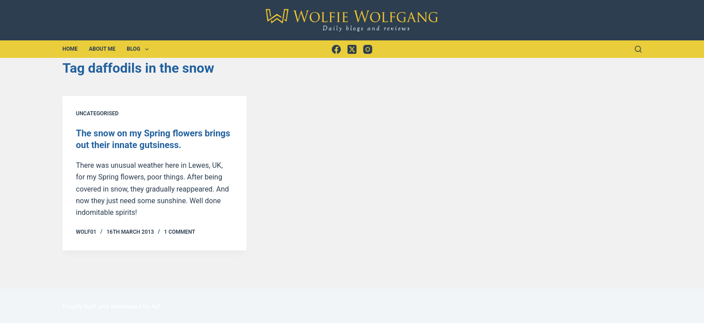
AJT (156, 307)
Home (70, 49)
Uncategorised (97, 113)
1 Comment (179, 232)
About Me (102, 49)
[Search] (638, 49)
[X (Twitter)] (352, 49)
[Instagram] (367, 49)
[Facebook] (336, 49)
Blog (139, 49)
